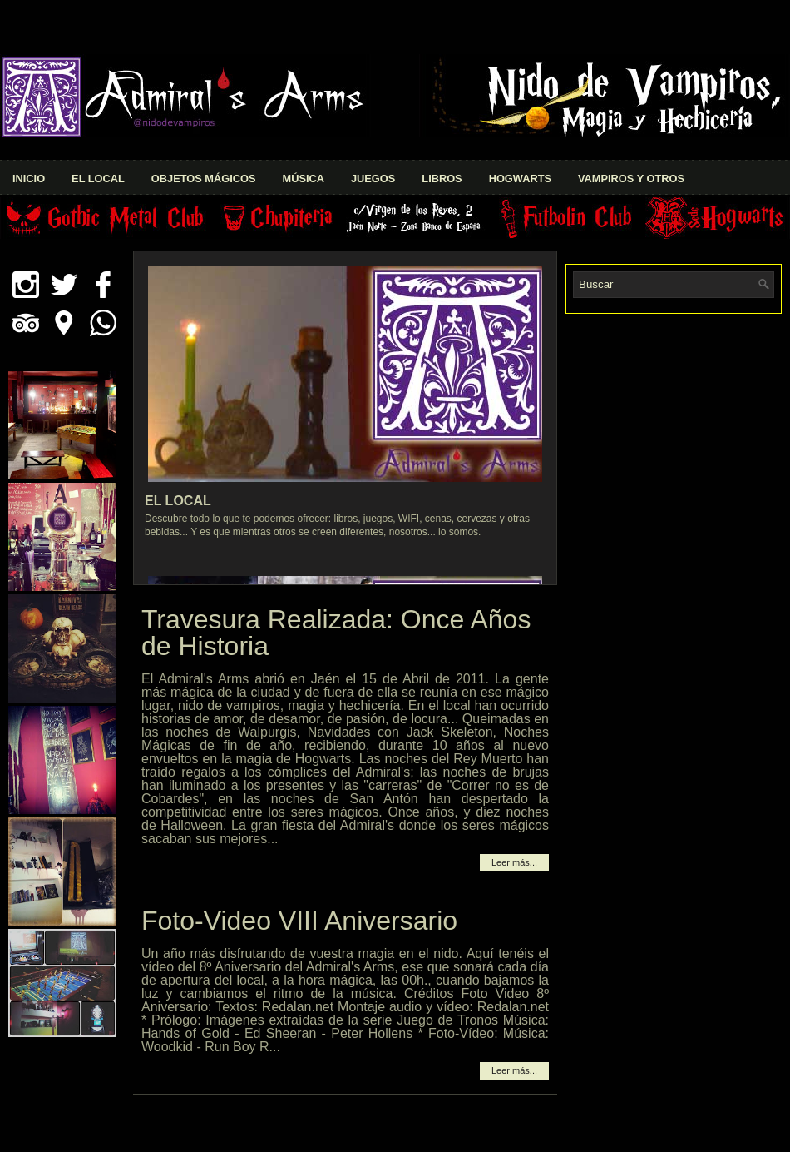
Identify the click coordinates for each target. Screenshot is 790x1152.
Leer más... (514, 862)
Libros (442, 178)
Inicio (28, 178)
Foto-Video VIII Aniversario (299, 920)
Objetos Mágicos (203, 178)
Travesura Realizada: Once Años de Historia (336, 632)
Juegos (373, 178)
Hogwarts (520, 178)
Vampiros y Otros (631, 178)
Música (302, 178)
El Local (98, 178)
